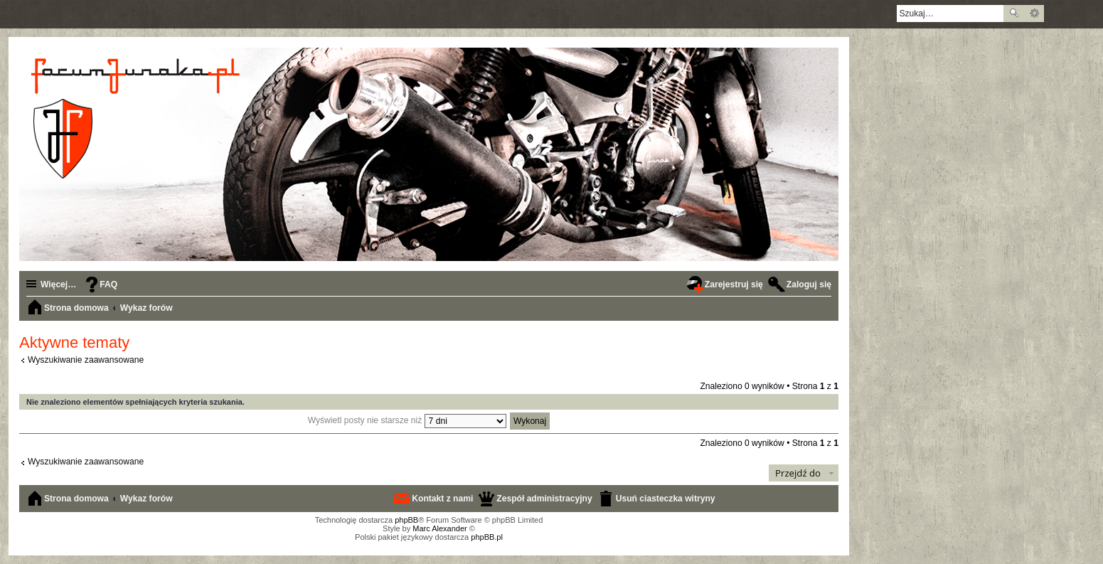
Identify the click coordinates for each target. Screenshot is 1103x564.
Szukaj (1014, 13)
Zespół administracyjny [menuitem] (544, 499)
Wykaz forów (146, 499)
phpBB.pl (487, 537)
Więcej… (58, 284)
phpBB (406, 520)
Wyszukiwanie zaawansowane (1034, 13)
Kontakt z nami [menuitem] (442, 499)
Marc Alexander (439, 528)
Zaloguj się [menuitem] (809, 284)
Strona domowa (76, 499)
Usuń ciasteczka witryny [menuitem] (665, 499)
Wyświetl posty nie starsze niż (407, 420)
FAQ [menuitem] (108, 284)
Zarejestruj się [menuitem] (734, 284)
